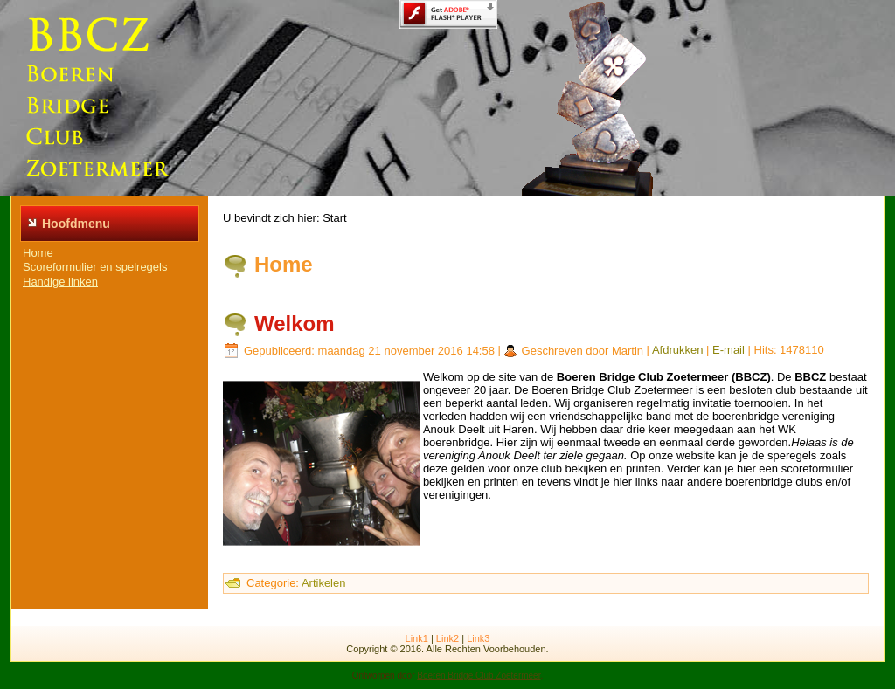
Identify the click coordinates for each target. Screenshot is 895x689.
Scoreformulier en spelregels (95, 266)
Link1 (417, 638)
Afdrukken (678, 350)
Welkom (294, 323)
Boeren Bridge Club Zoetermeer (478, 675)
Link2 (447, 638)
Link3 (478, 638)
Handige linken (60, 281)
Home (38, 252)
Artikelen (324, 582)
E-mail (728, 350)
